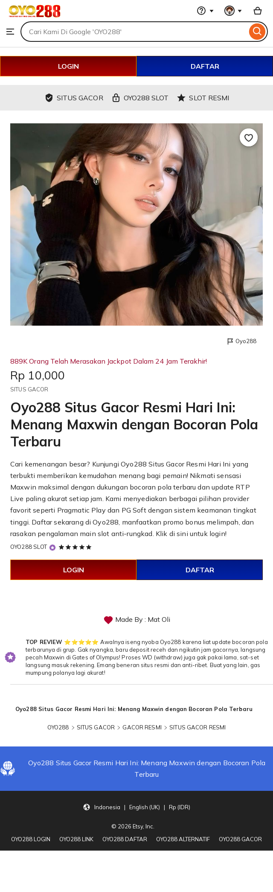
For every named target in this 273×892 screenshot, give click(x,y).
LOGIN (68, 66)
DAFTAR (205, 66)
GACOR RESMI (141, 727)
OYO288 (58, 727)
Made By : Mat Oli (136, 620)
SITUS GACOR (96, 727)
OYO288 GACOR (240, 839)
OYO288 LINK (76, 839)
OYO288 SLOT (28, 546)
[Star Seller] (52, 547)
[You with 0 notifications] (233, 10)
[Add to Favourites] (249, 137)
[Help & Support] (205, 10)
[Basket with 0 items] (257, 10)
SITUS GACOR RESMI (197, 727)
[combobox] (133, 31)
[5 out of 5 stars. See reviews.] (76, 546)
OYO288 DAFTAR (124, 839)
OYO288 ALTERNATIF (183, 839)
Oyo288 (241, 342)
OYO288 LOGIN (30, 839)
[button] (136, 807)
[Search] (257, 31)
